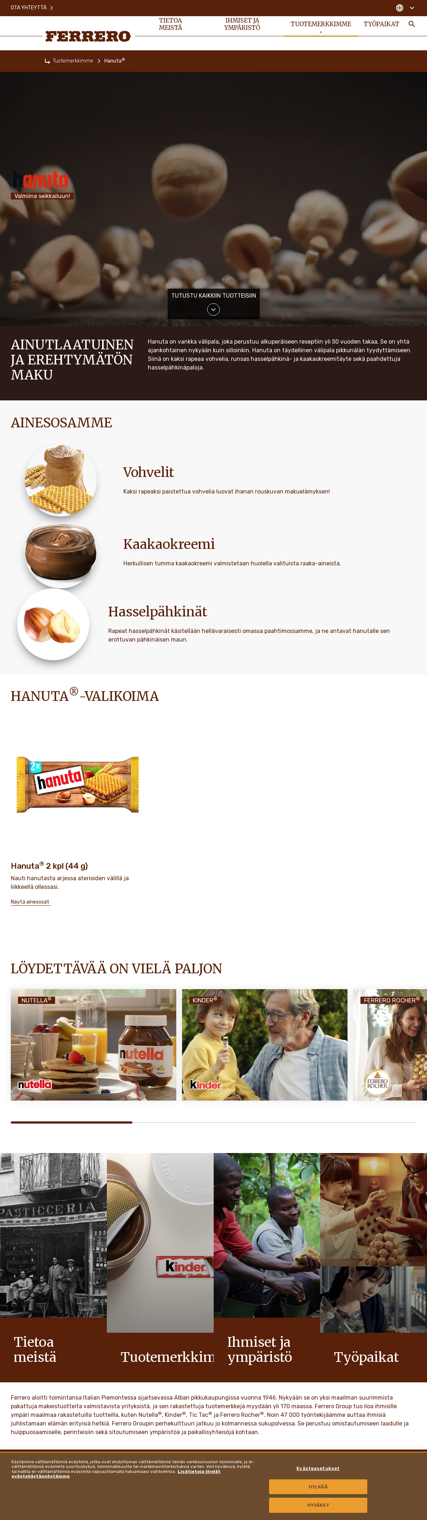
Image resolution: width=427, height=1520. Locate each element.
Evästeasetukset (318, 1468)
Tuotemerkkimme (73, 61)
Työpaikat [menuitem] (381, 25)
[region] (213, 1486)
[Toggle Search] (412, 26)
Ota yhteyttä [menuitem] (32, 7)
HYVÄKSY (318, 1505)
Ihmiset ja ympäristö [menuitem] (241, 26)
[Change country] (405, 7)
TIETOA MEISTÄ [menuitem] (170, 26)
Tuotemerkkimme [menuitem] (320, 25)
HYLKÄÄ (318, 1486)
